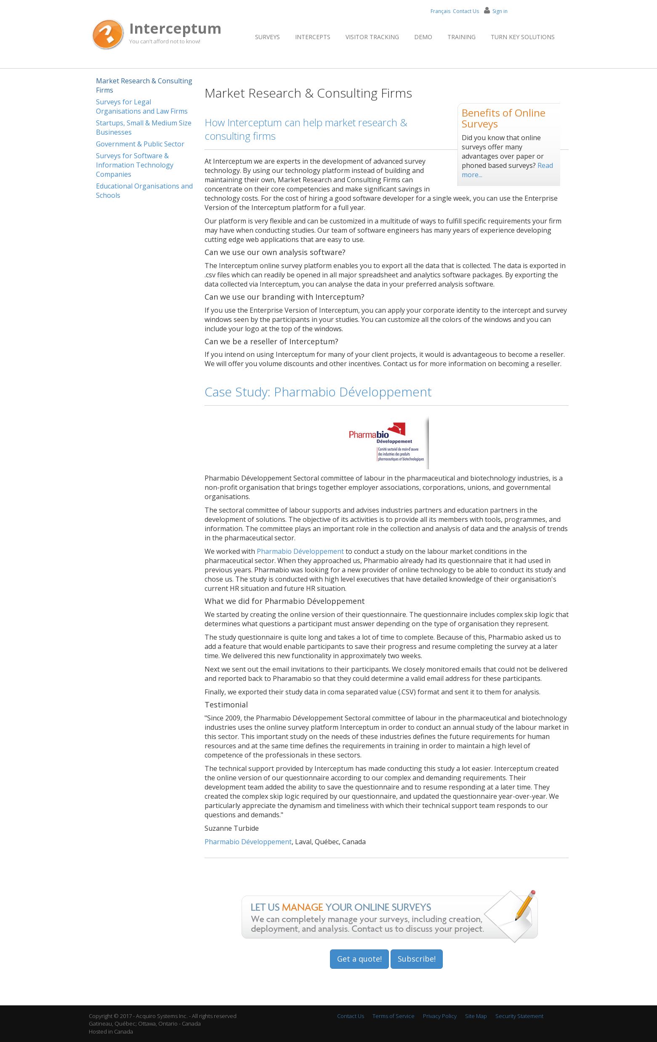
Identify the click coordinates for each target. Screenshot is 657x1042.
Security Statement (519, 1016)
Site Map (476, 1016)
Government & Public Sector (140, 144)
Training (461, 37)
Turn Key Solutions (523, 37)
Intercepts (312, 37)
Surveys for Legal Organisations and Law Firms (142, 106)
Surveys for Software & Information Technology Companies (134, 165)
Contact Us (466, 11)
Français (440, 11)
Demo (423, 37)
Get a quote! (359, 959)
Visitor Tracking (372, 37)
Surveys (267, 37)
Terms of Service (393, 1016)
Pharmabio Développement (300, 551)
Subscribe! (417, 959)
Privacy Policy (440, 1016)
